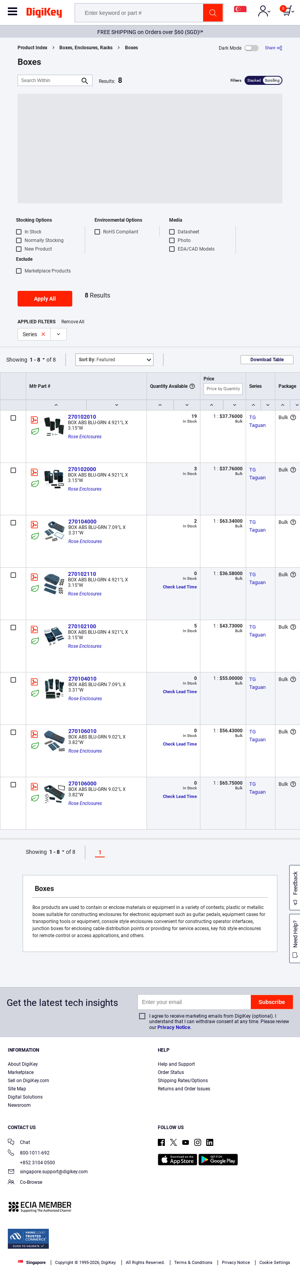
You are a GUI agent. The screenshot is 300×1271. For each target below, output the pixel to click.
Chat (19, 1143)
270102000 (82, 469)
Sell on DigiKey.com (28, 1080)
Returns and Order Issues (184, 1089)
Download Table (267, 359)
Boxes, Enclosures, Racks (85, 47)
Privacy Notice (173, 1027)
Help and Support (176, 1064)
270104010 (82, 679)
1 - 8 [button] (35, 360)
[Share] (273, 48)
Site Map (17, 1089)
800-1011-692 (29, 1153)
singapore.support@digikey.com (48, 1172)
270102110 (82, 574)
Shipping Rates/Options (183, 1080)
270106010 (82, 731)
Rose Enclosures (85, 436)
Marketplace (21, 1072)
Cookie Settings (274, 1262)
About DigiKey (23, 1064)
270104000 (82, 521)
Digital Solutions (25, 1097)
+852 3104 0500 (31, 1162)
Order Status (171, 1072)
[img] (44, 14)
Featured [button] (97, 359)
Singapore (32, 1262)
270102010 (82, 417)
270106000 (82, 783)
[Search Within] (49, 80)
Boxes (131, 47)
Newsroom (19, 1105)
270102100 (82, 626)
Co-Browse (25, 1183)
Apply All (45, 299)
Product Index (32, 47)
